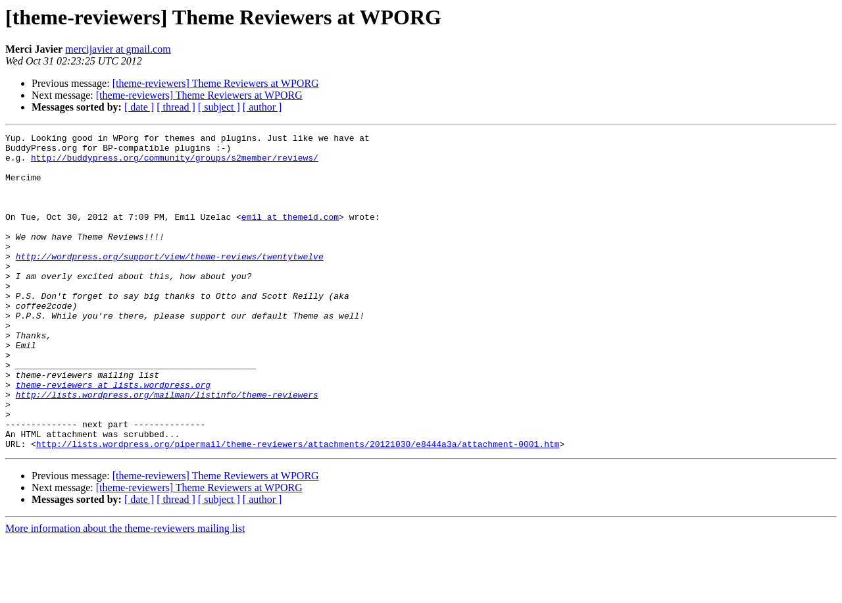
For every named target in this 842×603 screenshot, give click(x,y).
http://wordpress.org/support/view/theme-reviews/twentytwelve (170, 282)
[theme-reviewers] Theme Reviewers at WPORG (215, 83)
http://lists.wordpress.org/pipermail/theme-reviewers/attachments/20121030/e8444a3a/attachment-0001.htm (298, 507)
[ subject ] (219, 107)
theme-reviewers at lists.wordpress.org (113, 436)
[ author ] (262, 107)
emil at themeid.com (290, 234)
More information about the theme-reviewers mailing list (125, 591)
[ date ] (139, 107)
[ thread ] (176, 107)
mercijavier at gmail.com (117, 49)
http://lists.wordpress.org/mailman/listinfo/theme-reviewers (167, 448)
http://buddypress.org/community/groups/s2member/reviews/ (174, 163)
